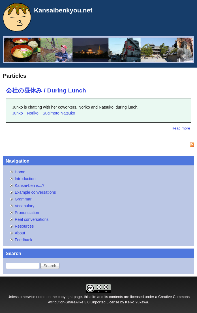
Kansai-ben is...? (29, 185)
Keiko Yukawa (136, 302)
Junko (17, 113)
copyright (65, 297)
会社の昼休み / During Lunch (46, 90)
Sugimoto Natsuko (58, 113)
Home (20, 172)
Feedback (23, 240)
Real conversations (32, 219)
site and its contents (107, 297)
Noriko (32, 113)
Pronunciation (27, 212)
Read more (181, 128)
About (20, 233)
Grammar (23, 199)
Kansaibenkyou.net (63, 10)
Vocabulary (25, 206)
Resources (24, 226)
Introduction (25, 178)
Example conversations (35, 192)
